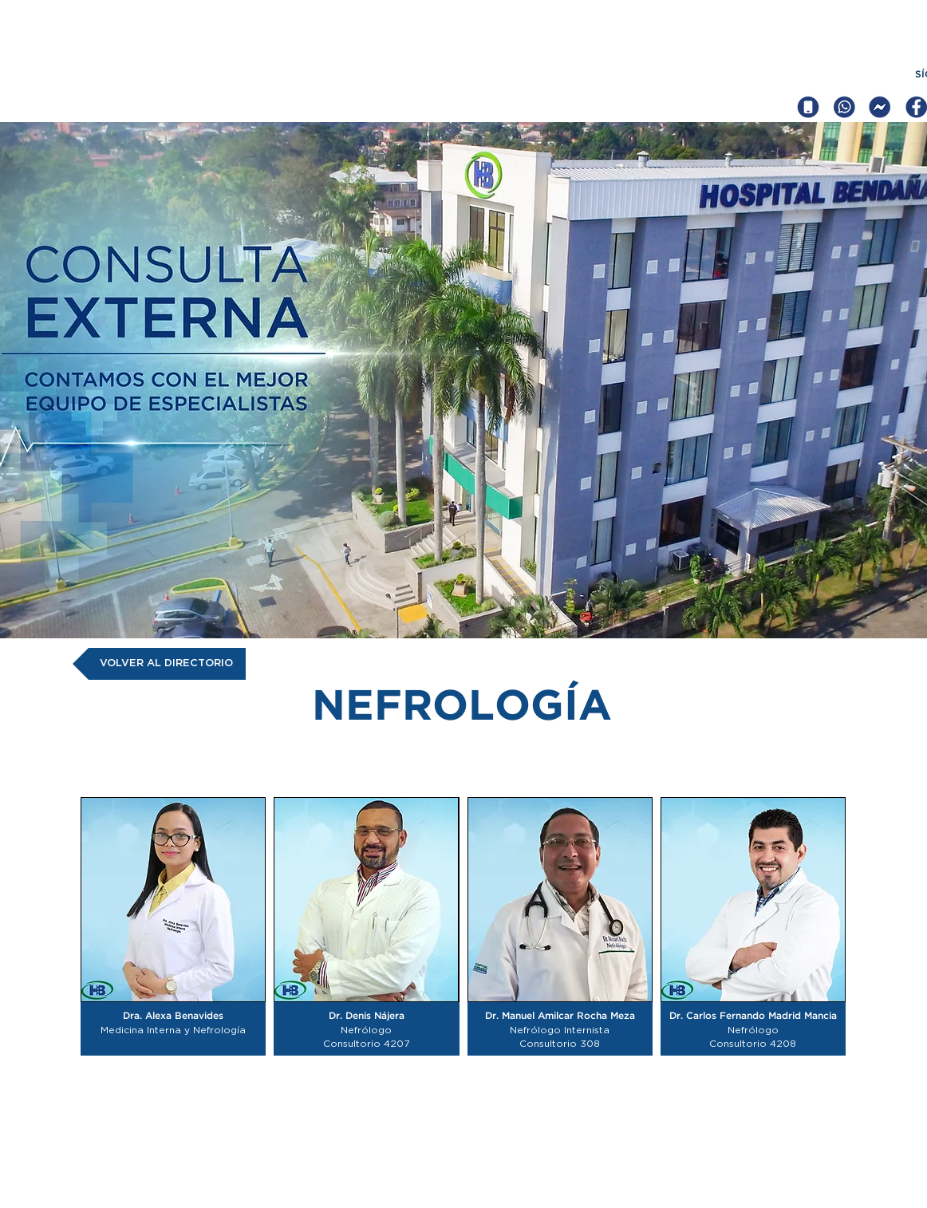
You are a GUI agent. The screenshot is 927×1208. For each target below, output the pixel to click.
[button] (173, 926)
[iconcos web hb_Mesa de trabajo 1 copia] (844, 107)
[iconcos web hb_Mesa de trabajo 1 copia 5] (880, 107)
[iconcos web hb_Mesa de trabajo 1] (808, 107)
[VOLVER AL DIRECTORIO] (159, 664)
